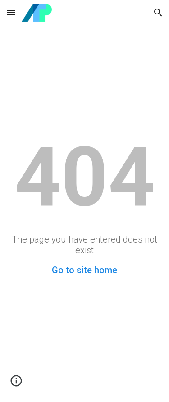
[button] (11, 12)
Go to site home (84, 270)
